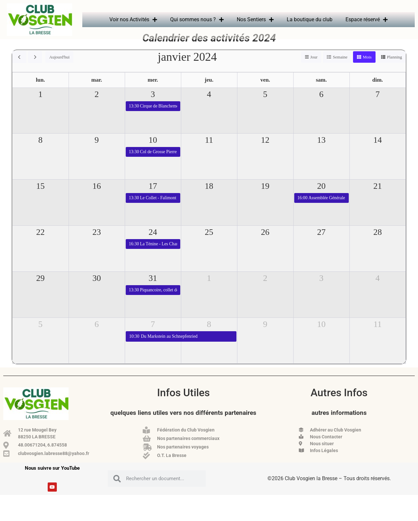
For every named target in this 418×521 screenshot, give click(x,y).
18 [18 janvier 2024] (209, 196)
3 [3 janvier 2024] (153, 104)
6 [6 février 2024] (97, 334)
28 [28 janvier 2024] (377, 242)
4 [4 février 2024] (378, 288)
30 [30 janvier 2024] (96, 288)
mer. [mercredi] (153, 90)
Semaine (340, 66)
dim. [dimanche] (377, 90)
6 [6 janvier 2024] (321, 104)
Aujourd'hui (59, 66)
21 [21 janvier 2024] (377, 196)
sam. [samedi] (321, 90)
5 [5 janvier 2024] (265, 104)
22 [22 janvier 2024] (40, 242)
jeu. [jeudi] (209, 90)
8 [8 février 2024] (209, 334)
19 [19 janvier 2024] (265, 196)
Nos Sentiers (255, 19)
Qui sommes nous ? (197, 19)
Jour (313, 66)
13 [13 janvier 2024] (321, 150)
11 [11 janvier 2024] (209, 150)
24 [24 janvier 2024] (153, 242)
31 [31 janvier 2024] (153, 288)
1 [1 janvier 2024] (40, 104)
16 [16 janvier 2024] (96, 196)
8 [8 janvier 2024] (40, 150)
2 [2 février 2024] (265, 288)
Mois (367, 66)
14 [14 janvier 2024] (377, 150)
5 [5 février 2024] (40, 334)
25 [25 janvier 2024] (209, 242)
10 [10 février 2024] (321, 334)
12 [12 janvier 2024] (265, 150)
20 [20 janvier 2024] (321, 196)
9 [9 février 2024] (265, 334)
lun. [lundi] (40, 90)
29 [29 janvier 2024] (40, 288)
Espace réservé (367, 19)
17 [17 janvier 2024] (153, 196)
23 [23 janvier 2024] (96, 242)
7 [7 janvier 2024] (378, 104)
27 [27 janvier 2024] (321, 242)
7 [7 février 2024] (153, 334)
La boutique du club (309, 19)
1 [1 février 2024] (209, 288)
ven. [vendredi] (265, 90)
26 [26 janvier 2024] (265, 242)
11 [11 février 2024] (378, 334)
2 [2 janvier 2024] (97, 104)
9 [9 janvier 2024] (97, 150)
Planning (394, 66)
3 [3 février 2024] (321, 288)
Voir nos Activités (133, 19)
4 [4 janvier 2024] (209, 104)
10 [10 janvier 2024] (153, 150)
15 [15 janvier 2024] (40, 196)
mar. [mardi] (96, 90)
